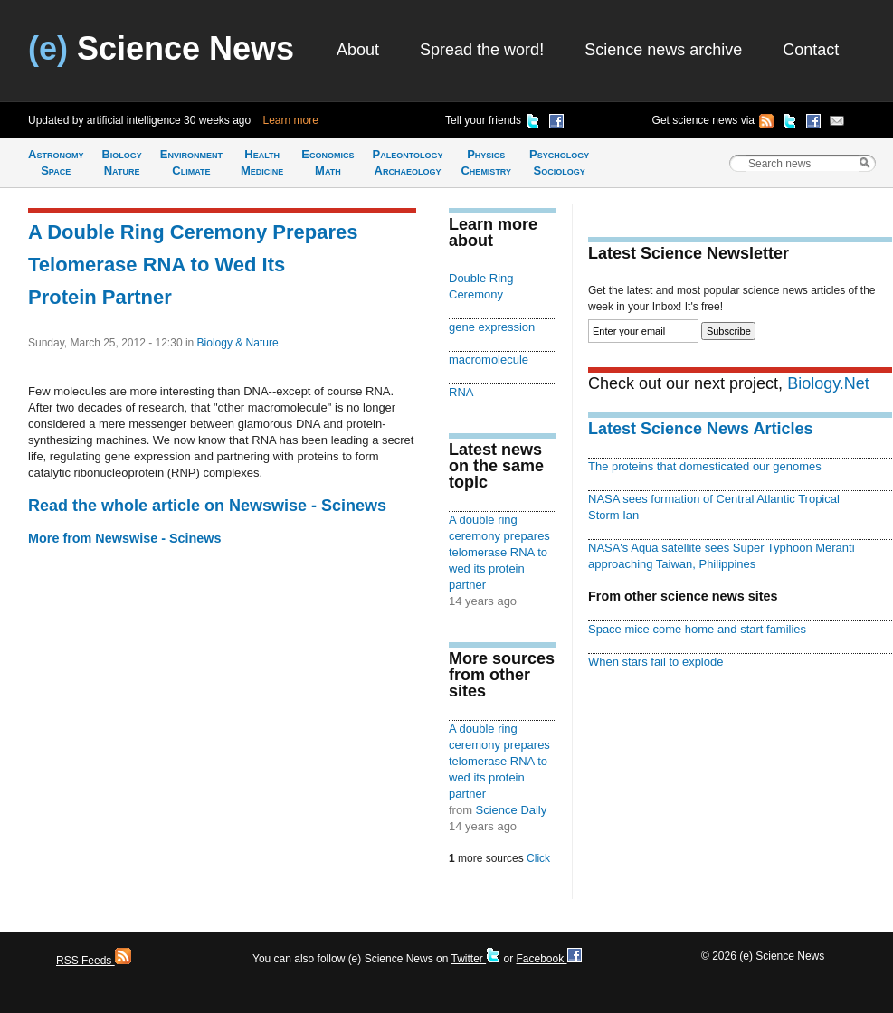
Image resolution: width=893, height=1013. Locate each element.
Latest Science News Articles (700, 429)
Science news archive (663, 50)
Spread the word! (482, 50)
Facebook (548, 958)
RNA (461, 392)
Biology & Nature (238, 342)
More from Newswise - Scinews (125, 538)
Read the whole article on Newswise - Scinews (207, 506)
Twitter (475, 958)
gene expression (492, 327)
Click (538, 858)
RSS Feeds (93, 960)
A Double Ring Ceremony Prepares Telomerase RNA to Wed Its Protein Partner (192, 264)
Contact (811, 50)
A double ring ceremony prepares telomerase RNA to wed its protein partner (499, 552)
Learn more (290, 120)
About (358, 50)
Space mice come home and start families (697, 629)
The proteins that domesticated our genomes (705, 466)
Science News (161, 48)
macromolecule (488, 359)
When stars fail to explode (655, 661)
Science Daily (511, 810)
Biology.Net (828, 383)
